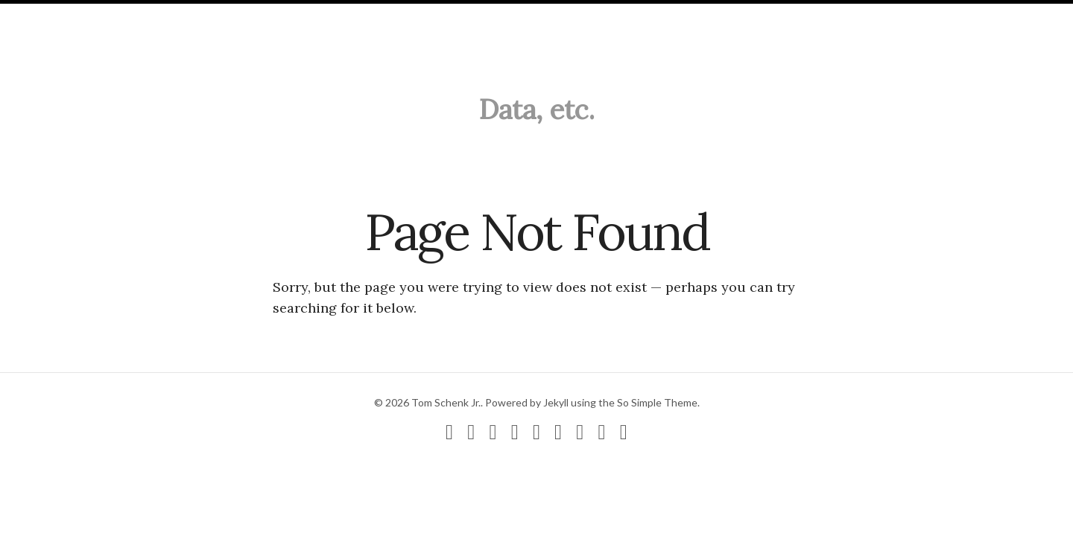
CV (245, 16)
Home (38, 16)
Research (142, 16)
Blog (85, 16)
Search (355, 16)
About (204, 16)
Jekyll (556, 402)
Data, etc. (537, 109)
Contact (293, 16)
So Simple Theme (657, 402)
